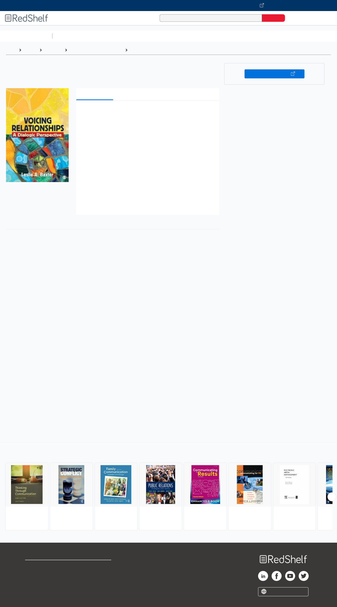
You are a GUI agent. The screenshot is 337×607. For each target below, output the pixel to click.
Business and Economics (194, 36)
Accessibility (94, 582)
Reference (53, 50)
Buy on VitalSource (274, 73)
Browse (30, 50)
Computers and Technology (143, 36)
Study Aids (67, 36)
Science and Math (98, 36)
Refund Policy (95, 574)
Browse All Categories (26, 36)
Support (32, 574)
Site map (33, 590)
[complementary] (168, 487)
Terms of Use (95, 566)
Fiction (283, 36)
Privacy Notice (39, 582)
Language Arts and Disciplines (96, 50)
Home (11, 50)
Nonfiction (303, 36)
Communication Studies (152, 50)
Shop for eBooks (41, 566)
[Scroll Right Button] (331, 496)
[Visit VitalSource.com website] (168, 5)
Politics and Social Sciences (247, 36)
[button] (149, 111)
